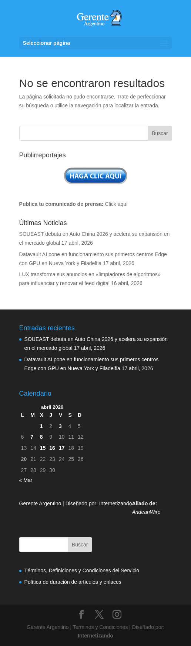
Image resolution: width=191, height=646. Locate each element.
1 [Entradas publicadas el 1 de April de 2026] (41, 426)
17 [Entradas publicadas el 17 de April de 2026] (62, 448)
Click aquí (116, 204)
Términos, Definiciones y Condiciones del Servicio (81, 570)
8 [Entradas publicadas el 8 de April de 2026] (41, 437)
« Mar (26, 480)
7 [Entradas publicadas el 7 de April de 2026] (31, 437)
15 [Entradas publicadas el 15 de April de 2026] (43, 448)
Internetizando (115, 503)
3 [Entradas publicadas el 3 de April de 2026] (60, 426)
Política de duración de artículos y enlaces (72, 582)
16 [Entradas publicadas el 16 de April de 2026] (52, 448)
